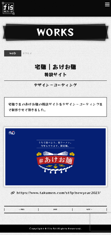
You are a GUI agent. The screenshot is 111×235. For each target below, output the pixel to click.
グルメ (28, 53)
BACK (55, 210)
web (12, 53)
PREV (23, 210)
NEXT (87, 210)
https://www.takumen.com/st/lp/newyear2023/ (55, 192)
